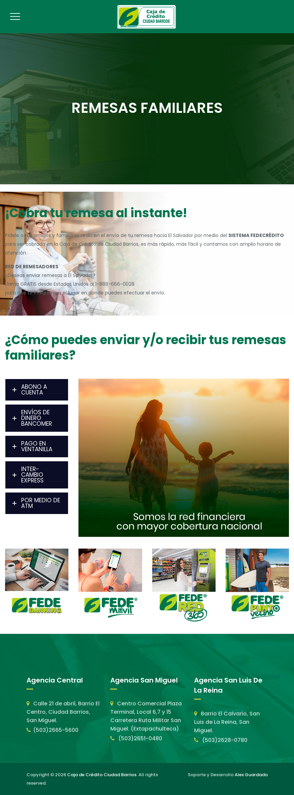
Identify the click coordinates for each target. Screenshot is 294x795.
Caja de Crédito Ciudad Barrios (101, 774)
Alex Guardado (251, 774)
